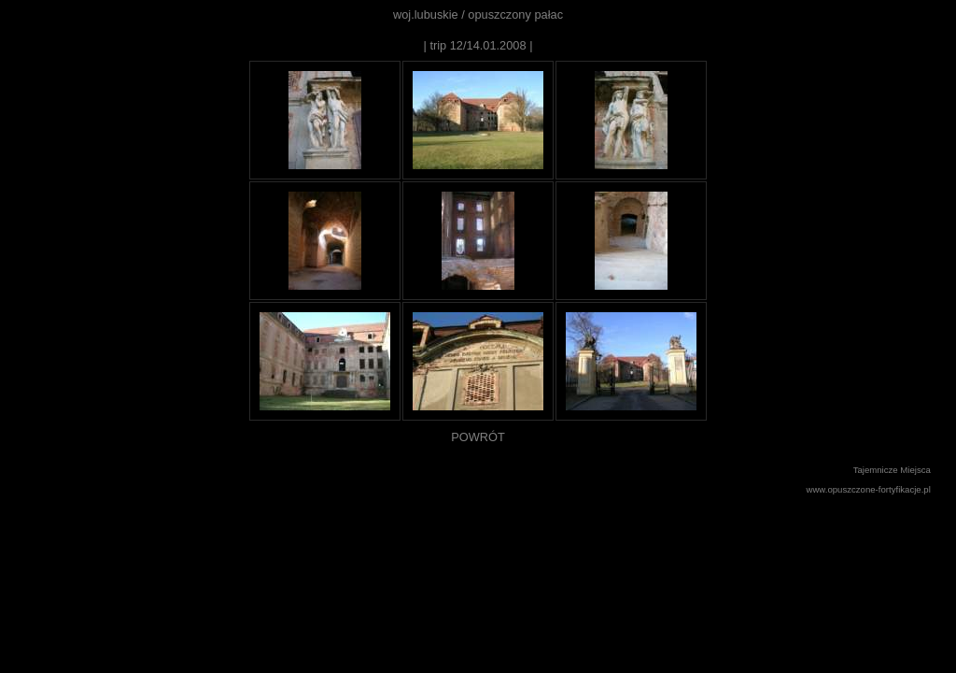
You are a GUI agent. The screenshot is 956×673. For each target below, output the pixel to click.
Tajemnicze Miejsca (892, 470)
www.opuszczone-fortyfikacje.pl (869, 489)
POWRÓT (478, 437)
